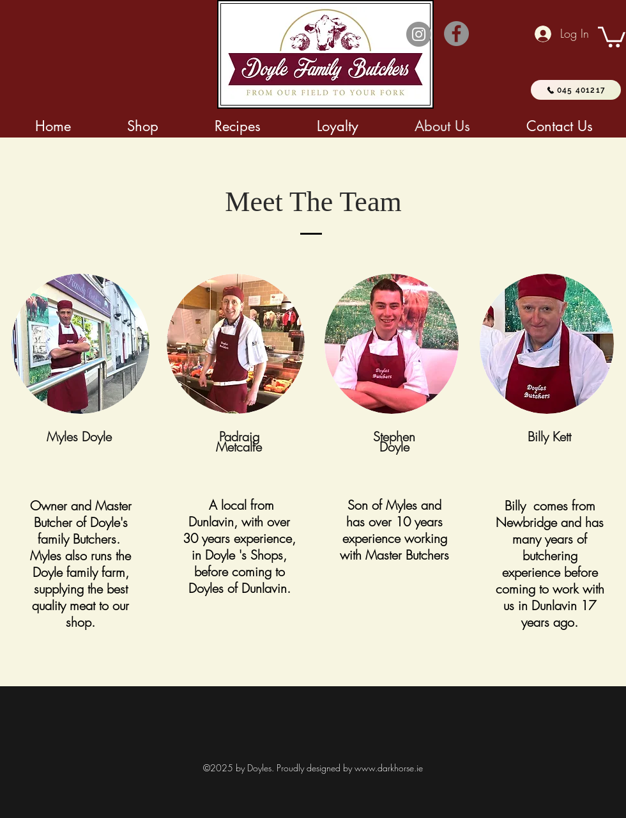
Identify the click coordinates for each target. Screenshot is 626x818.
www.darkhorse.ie (389, 768)
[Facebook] (456, 33)
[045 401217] (576, 90)
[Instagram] (418, 34)
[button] (611, 35)
